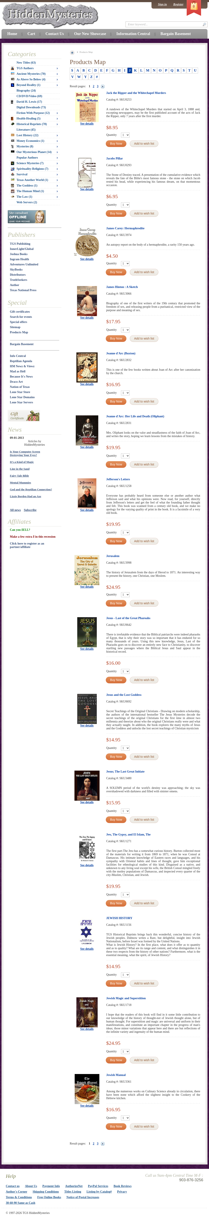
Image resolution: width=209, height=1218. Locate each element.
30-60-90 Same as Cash (20, 1202)
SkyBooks (16, 269)
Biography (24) (26, 90)
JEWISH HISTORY (119, 918)
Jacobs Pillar (114, 158)
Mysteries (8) (22, 146)
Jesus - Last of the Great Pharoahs (128, 618)
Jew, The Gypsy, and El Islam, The (128, 834)
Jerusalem (112, 556)
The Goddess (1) (24, 185)
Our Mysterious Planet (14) (31, 152)
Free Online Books (49, 1197)
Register (178, 4)
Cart (31, 34)
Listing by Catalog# (99, 1191)
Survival (19, 174)
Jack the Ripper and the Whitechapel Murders (136, 93)
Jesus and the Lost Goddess (123, 694)
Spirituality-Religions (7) (29, 169)
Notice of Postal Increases (83, 1197)
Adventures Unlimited (24, 264)
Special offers (18, 322)
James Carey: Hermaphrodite (125, 228)
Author (14, 285)
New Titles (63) (26, 62)
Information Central (133, 34)
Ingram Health (19, 259)
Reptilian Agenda (21, 361)
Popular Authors (27, 157)
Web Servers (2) (27, 202)
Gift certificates (20, 311)
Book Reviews (123, 1186)
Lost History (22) (24, 135)
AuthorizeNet (74, 1186)
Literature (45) (26, 129)
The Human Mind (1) (27, 191)
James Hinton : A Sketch (122, 287)
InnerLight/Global (21, 249)
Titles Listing (72, 1191)
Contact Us (54, 34)
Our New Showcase (90, 34)
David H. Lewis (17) (26, 102)
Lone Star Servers (21, 402)
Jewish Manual (116, 1075)
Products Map (19, 332)
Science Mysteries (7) (27, 163)
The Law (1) (21, 196)
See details (87, 123)
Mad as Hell (17, 371)
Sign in (162, 4)
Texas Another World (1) (29, 180)
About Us (31, 1186)
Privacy (122, 1191)
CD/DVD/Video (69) (29, 96)
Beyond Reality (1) (25, 85)
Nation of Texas (20, 387)
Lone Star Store (20, 392)
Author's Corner (16, 1191)
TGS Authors (22, 68)
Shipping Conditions (46, 1191)
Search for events (21, 316)
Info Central (18, 356)
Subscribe (30, 510)
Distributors (18, 274)
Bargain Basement (21, 344)
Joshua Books (18, 254)
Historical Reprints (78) (29, 124)
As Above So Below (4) (28, 79)
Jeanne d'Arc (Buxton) (120, 353)
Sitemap (15, 327)
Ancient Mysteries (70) (28, 73)
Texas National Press (23, 290)
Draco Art (16, 381)
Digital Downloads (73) (31, 107)
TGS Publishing (20, 243)
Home (12, 34)
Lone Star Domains (22, 397)
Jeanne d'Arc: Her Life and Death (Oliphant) (135, 416)
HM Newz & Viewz (22, 366)
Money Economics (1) (27, 140)
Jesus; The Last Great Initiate (125, 771)
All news (15, 510)
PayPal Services (98, 1186)
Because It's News (21, 376)
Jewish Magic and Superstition (126, 998)
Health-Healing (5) (26, 118)
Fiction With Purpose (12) (33, 113)
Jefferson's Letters (118, 479)
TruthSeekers (18, 280)
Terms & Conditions (19, 1197)
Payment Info (51, 1186)
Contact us (13, 1186)
